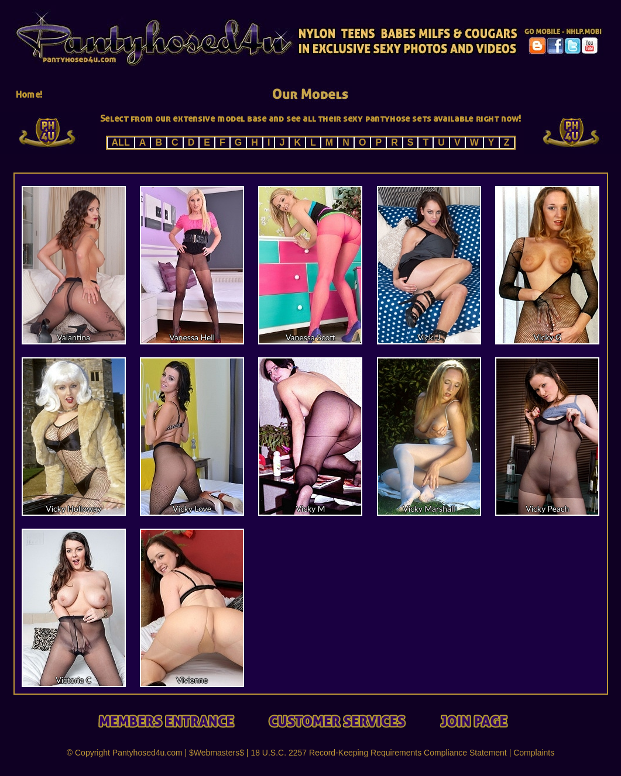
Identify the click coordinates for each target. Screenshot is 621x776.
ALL (121, 142)
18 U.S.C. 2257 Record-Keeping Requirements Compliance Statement (378, 752)
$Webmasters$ (216, 752)
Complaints (533, 752)
